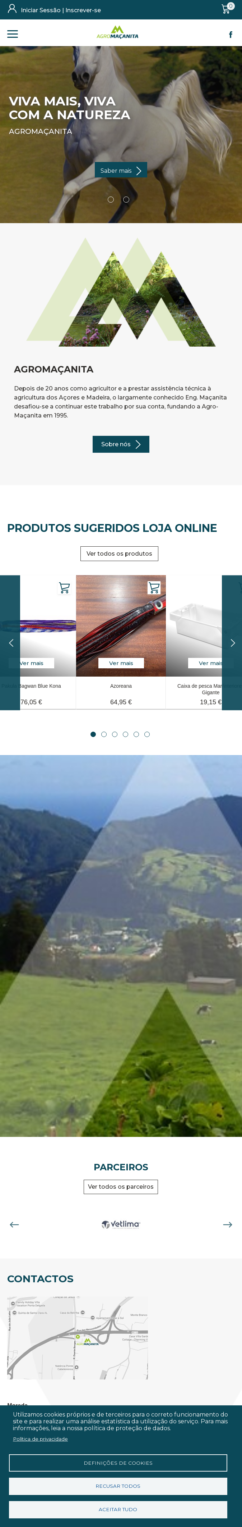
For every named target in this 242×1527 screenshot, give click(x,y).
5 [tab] (136, 734)
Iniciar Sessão (41, 10)
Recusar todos (118, 1486)
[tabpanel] (121, 637)
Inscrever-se (83, 10)
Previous (14, 1224)
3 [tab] (114, 734)
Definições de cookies (118, 1462)
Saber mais (116, 170)
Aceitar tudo (118, 1509)
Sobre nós (116, 444)
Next (227, 1224)
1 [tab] (93, 734)
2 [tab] (104, 734)
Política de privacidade (40, 1439)
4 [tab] (125, 734)
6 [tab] (147, 734)
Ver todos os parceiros (121, 1186)
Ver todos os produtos (119, 553)
